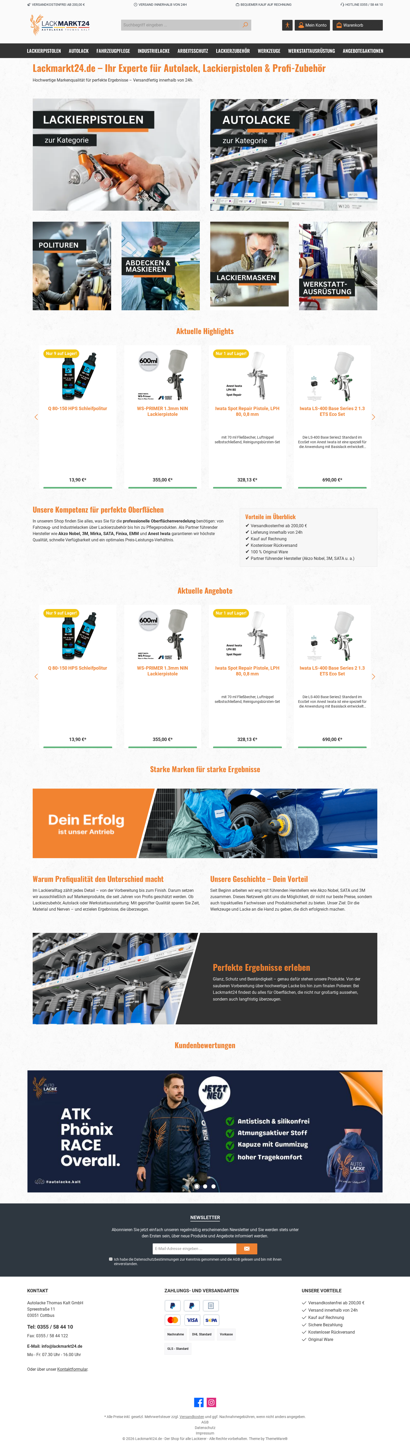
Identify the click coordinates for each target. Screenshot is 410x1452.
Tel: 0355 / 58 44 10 (50, 1327)
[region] (205, 417)
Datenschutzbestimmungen (156, 1259)
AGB (236, 1259)
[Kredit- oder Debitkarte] (182, 1320)
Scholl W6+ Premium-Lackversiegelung (78, 411)
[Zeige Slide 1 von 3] (197, 1186)
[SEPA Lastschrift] (211, 1320)
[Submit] (246, 1249)
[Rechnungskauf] (211, 1306)
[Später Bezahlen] (192, 1306)
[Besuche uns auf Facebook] (199, 1402)
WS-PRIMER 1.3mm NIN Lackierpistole (247, 411)
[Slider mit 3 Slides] (205, 1131)
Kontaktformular (72, 1369)
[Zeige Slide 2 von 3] (205, 1186)
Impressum (205, 1433)
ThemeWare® (276, 1439)
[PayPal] (172, 1306)
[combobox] (180, 25)
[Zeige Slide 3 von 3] (213, 1186)
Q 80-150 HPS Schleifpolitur (162, 408)
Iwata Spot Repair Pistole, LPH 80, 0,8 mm (332, 411)
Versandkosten (192, 1417)
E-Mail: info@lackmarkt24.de (54, 1346)
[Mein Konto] (312, 25)
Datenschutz (205, 1428)
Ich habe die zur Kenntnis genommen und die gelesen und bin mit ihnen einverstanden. (198, 1261)
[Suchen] (245, 25)
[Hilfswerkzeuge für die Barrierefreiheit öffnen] (287, 25)
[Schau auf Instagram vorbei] (211, 1402)
